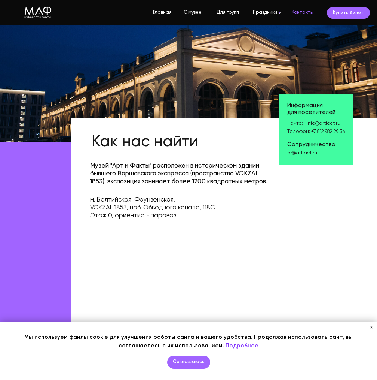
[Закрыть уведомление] (371, 327)
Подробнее (242, 346)
